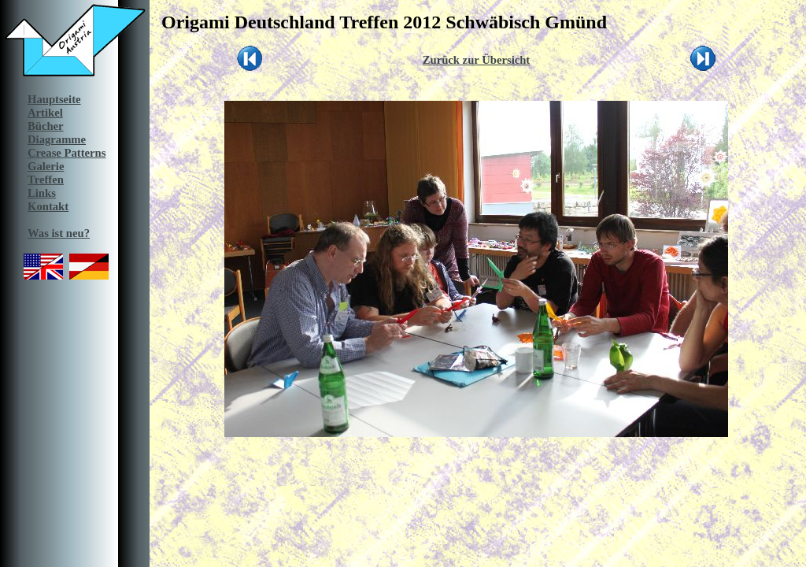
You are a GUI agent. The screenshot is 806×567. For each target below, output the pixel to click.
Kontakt (48, 206)
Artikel (45, 112)
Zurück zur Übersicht (477, 60)
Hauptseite (54, 99)
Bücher (46, 126)
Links (42, 193)
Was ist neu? (59, 233)
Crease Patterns (66, 152)
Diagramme (57, 139)
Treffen (46, 179)
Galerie (46, 166)
